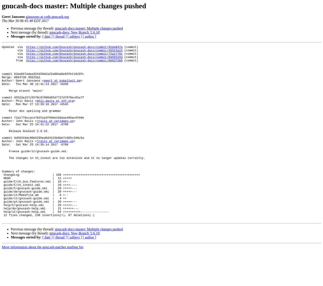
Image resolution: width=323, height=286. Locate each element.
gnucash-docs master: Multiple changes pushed (89, 28)
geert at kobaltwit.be (62, 88)
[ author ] (89, 36)
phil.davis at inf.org (55, 112)
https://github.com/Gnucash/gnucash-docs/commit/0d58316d (74, 60)
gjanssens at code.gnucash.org (47, 17)
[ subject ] (75, 36)
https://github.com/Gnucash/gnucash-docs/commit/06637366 (74, 64)
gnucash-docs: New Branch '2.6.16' (74, 32)
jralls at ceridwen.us (55, 136)
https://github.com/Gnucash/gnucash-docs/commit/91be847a (74, 48)
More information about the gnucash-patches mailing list (42, 282)
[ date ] (47, 36)
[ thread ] (60, 36)
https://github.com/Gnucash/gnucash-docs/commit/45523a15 (74, 52)
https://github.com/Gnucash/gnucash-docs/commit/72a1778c (74, 56)
